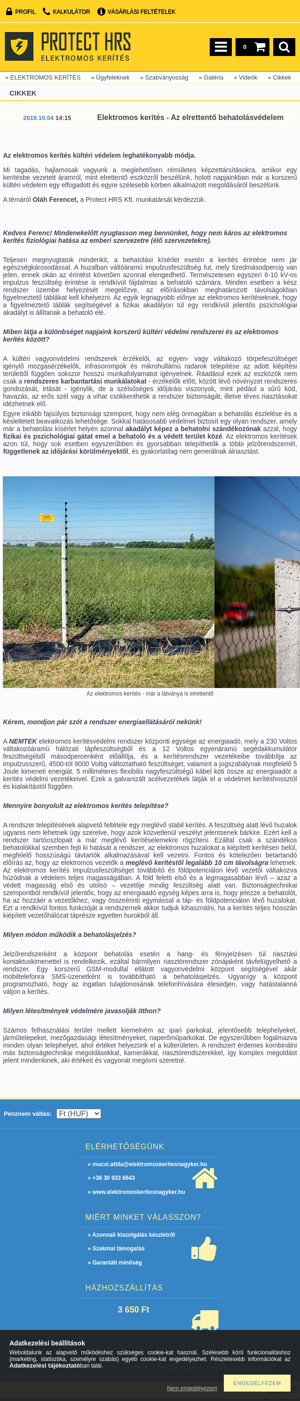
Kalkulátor (71, 11)
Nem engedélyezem (192, 1388)
